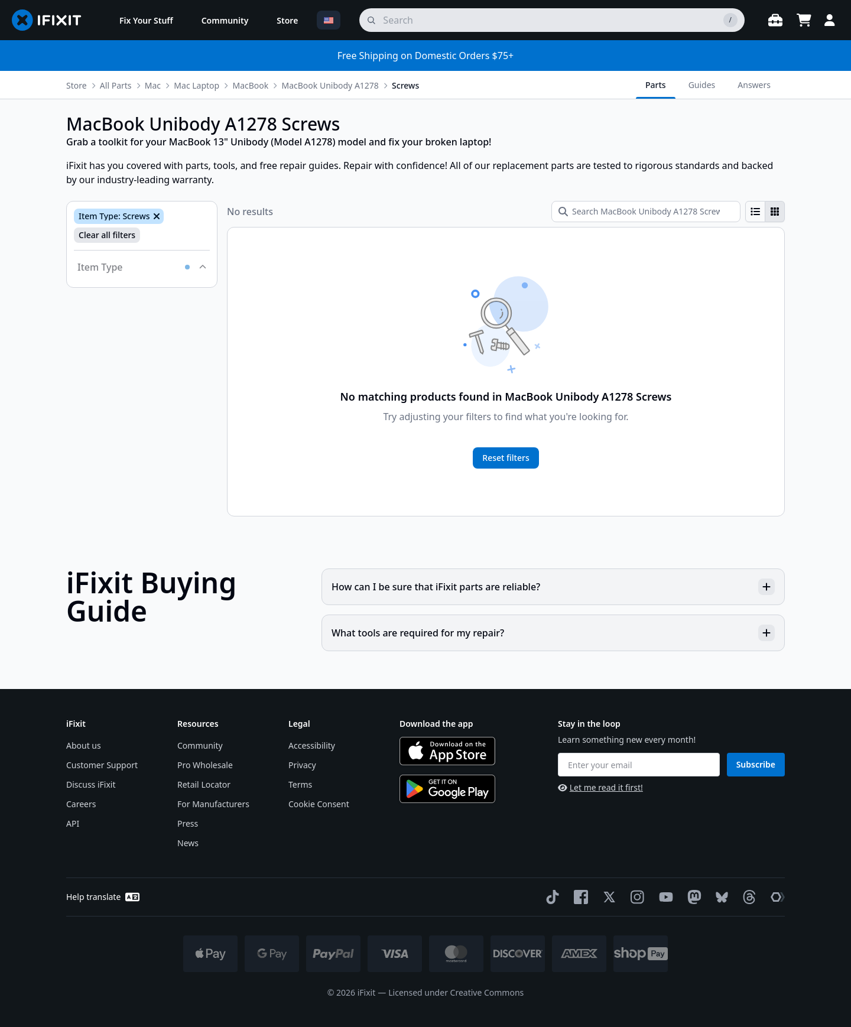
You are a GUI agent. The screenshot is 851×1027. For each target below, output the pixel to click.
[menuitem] (146, 20)
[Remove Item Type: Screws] (155, 216)
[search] (552, 20)
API (72, 823)
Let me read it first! (600, 787)
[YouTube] (663, 897)
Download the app (436, 723)
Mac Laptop (196, 85)
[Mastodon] (692, 897)
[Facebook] (578, 897)
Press (187, 823)
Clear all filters (107, 234)
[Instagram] (635, 897)
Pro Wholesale (205, 765)
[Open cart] (804, 20)
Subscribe (755, 764)
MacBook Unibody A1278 (329, 85)
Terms (300, 784)
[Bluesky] (719, 897)
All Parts (116, 85)
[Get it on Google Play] (447, 789)
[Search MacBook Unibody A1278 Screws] (645, 211)
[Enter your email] (639, 764)
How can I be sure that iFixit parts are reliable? (553, 586)
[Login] (829, 20)
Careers (81, 804)
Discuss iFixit (91, 784)
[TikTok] (550, 897)
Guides (702, 84)
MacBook (250, 85)
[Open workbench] (775, 20)
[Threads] (747, 897)
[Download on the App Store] (447, 751)
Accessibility (311, 745)
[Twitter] (606, 897)
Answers (754, 84)
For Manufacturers (213, 804)
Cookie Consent (318, 804)
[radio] (755, 211)
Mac (153, 85)
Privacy (302, 765)
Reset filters (505, 457)
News (188, 843)
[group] (765, 211)
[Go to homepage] (51, 20)
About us (83, 745)
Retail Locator (203, 784)
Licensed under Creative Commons (456, 992)
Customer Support (102, 765)
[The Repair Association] (775, 897)
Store (76, 85)
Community (200, 745)
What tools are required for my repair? (553, 633)
